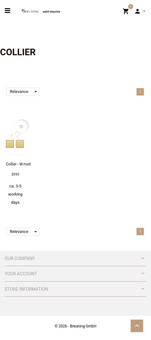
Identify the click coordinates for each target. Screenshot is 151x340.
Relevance (24, 92)
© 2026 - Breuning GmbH (75, 326)
